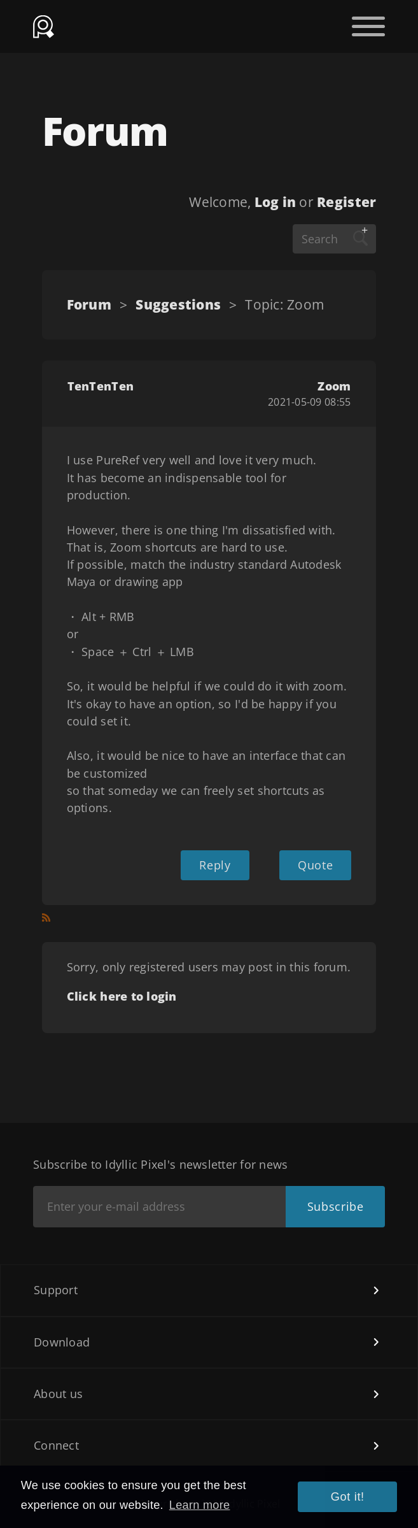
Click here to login (122, 996)
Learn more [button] (199, 1505)
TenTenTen (100, 386)
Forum (89, 304)
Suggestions (178, 304)
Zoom (334, 386)
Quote (315, 865)
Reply (214, 865)
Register (346, 202)
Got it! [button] (348, 1496)
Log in (275, 202)
